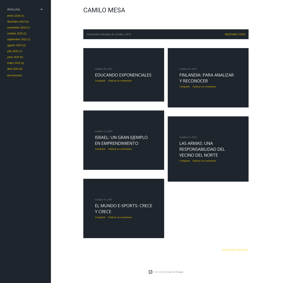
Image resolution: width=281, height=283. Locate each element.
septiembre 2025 (18, 39)
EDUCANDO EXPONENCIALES (123, 75)
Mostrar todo (235, 34)
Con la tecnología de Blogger (166, 272)
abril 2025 (14, 68)
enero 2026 (15, 15)
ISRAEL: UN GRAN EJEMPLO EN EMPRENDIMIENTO (121, 140)
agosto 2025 (16, 45)
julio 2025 (14, 51)
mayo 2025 (15, 63)
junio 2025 (15, 57)
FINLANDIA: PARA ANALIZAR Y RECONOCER (206, 78)
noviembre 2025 (18, 27)
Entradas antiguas (235, 250)
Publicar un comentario (120, 80)
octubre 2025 (16, 33)
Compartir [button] (100, 80)
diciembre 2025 (18, 21)
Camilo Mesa (104, 10)
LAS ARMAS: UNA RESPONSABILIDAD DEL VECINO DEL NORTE (202, 149)
